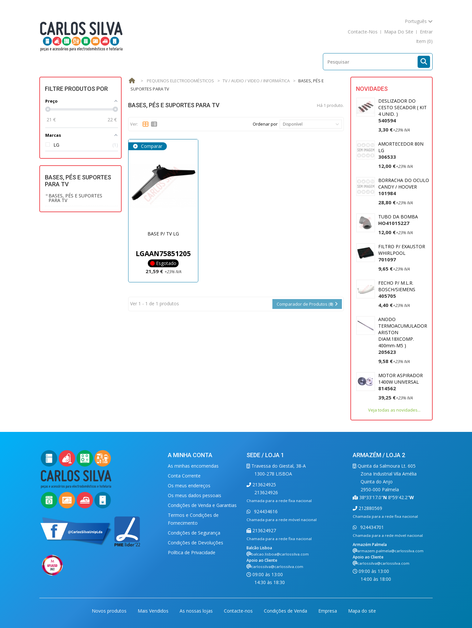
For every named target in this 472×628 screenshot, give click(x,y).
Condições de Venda (286, 611)
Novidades (372, 88)
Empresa (328, 611)
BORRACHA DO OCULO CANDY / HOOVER (403, 186)
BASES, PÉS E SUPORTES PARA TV (75, 197)
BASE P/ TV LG (163, 234)
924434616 (265, 511)
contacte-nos (363, 32)
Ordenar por (265, 124)
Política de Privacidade (191, 552)
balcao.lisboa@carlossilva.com (280, 554)
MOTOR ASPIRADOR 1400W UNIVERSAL (400, 382)
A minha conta (190, 455)
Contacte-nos (239, 611)
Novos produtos (110, 611)
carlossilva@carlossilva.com (277, 566)
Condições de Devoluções (195, 542)
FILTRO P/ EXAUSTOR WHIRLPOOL (401, 253)
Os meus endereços (189, 485)
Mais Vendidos (154, 611)
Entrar (426, 32)
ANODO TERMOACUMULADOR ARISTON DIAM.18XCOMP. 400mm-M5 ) (402, 335)
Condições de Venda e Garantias (202, 505)
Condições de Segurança (194, 533)
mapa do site (398, 32)
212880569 (369, 508)
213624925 (263, 484)
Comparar (151, 146)
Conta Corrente (184, 476)
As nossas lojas (197, 611)
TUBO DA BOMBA (398, 219)
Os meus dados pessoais (194, 495)
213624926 (266, 492)
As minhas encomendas (193, 466)
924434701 (371, 527)
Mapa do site (362, 611)
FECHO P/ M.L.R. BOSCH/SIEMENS (396, 289)
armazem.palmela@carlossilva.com (390, 550)
